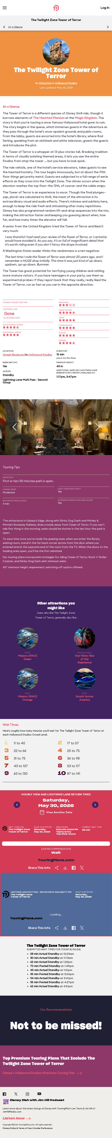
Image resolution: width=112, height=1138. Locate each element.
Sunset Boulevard (14, 354)
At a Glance (15, 27)
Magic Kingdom (86, 118)
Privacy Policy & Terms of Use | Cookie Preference (28, 1128)
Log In (104, 8)
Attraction (45, 83)
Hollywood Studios (66, 83)
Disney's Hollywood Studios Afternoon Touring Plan (42, 1073)
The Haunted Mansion (49, 118)
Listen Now (18, 1118)
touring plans (16, 557)
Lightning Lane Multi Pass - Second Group (25, 381)
